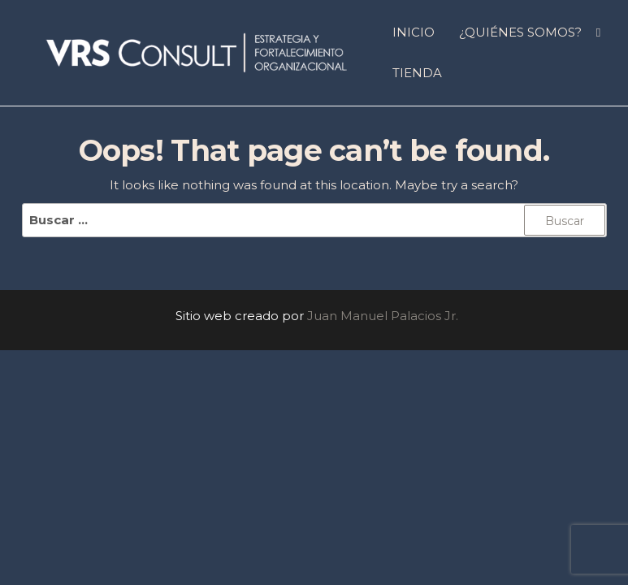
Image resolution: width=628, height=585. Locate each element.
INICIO (413, 32)
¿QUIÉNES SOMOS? (520, 32)
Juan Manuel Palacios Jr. (382, 315)
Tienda (417, 72)
